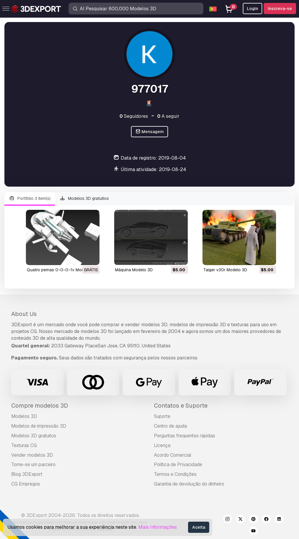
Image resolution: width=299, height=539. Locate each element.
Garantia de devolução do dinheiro (189, 484)
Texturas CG (24, 445)
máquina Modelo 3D (134, 269)
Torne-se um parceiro (33, 464)
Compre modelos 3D (39, 405)
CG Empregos (25, 484)
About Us (24, 314)
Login (252, 8)
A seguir (168, 116)
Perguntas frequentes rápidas (184, 436)
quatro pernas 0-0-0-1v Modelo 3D (61, 269)
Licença (162, 445)
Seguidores (133, 116)
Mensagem (149, 132)
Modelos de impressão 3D (38, 426)
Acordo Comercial (172, 455)
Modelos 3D (24, 416)
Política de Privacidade (178, 464)
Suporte (162, 416)
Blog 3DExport (26, 474)
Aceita (198, 527)
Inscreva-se (280, 8)
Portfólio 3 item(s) (30, 198)
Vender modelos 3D (32, 455)
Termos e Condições (175, 474)
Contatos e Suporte (180, 405)
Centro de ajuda (170, 426)
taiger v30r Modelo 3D (225, 269)
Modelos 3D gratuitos (84, 198)
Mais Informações (157, 527)
